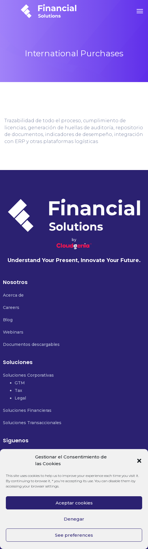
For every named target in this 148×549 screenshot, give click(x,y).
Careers (11, 307)
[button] (139, 460)
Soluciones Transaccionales (32, 422)
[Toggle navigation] (139, 11)
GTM (20, 382)
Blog (8, 319)
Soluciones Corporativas (28, 375)
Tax (18, 390)
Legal (20, 398)
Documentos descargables (31, 344)
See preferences (74, 535)
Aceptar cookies (74, 503)
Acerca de (13, 295)
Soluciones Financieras (27, 410)
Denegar (74, 519)
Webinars (13, 332)
